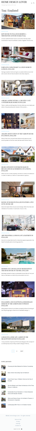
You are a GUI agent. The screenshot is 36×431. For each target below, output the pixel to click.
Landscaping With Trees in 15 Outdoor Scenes (19, 404)
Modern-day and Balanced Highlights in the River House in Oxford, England (16, 269)
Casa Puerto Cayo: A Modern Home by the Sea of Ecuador (20, 380)
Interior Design (5, 64)
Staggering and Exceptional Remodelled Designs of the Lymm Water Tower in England (17, 304)
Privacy (18, 421)
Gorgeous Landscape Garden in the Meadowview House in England (14, 338)
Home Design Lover (14, 2)
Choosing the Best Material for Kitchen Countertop (20, 366)
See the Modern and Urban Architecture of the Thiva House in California (21, 386)
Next (21, 351)
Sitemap (18, 423)
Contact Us (18, 425)
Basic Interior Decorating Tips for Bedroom (18, 372)
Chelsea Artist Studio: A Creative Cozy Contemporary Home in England (16, 101)
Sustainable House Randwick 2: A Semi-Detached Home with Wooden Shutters (20, 392)
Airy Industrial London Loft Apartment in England (17, 236)
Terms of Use (18, 419)
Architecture (4, 31)
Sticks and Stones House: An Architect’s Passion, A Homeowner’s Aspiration (20, 399)
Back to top (17, 429)
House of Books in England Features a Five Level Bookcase (17, 203)
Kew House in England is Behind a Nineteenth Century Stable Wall (13, 35)
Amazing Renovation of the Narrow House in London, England (17, 135)
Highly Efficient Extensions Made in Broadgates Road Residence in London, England (16, 169)
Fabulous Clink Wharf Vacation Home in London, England (16, 68)
